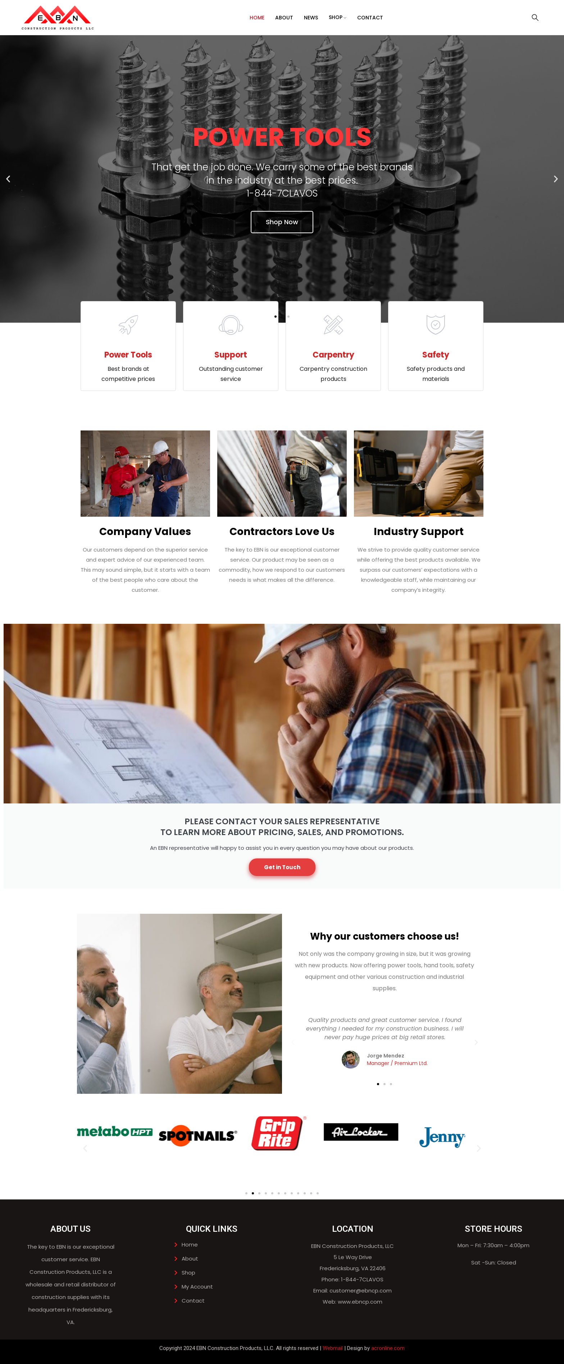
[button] (8, 179)
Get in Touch (282, 867)
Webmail (333, 1348)
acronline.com (388, 1348)
